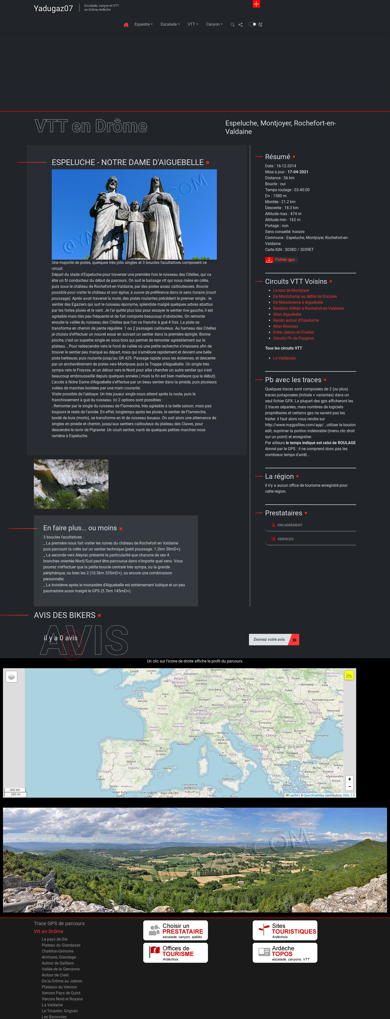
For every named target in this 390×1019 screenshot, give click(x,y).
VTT (191, 24)
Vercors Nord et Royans (62, 975)
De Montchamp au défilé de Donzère (305, 296)
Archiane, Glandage (59, 934)
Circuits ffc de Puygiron (293, 338)
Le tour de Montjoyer (291, 290)
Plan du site (258, 1011)
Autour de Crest (55, 952)
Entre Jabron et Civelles (293, 332)
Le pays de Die (54, 916)
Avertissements (285, 1011)
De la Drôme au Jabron (62, 958)
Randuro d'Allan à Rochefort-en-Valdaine (308, 308)
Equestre (142, 24)
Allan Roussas (285, 326)
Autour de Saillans (58, 940)
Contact (237, 1011)
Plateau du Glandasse (61, 922)
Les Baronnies (54, 993)
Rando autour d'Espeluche (296, 320)
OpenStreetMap (314, 772)
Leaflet (292, 772)
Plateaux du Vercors (59, 963)
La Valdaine (52, 981)
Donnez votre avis (269, 616)
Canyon (213, 24)
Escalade (169, 24)
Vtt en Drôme (48, 908)
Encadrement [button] (287, 525)
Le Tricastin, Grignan (60, 987)
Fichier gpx (280, 260)
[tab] (310, 525)
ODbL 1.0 (349, 772)
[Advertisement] (195, 74)
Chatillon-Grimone (57, 928)
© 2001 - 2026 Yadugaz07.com (32, 1006)
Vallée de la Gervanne (61, 946)
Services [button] (282, 539)
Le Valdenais (284, 358)
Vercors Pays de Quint (61, 969)
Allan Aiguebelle (287, 314)
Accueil (309, 1011)
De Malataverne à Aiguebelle (298, 302)
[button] (233, 24)
